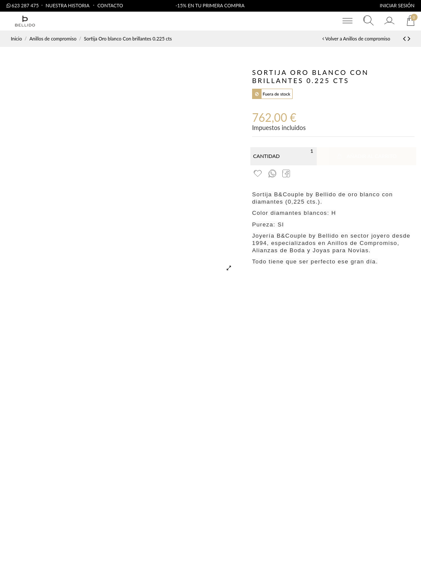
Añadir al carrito (366, 156)
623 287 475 (22, 5)
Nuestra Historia (68, 5)
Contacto (110, 5)
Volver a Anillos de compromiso (356, 38)
